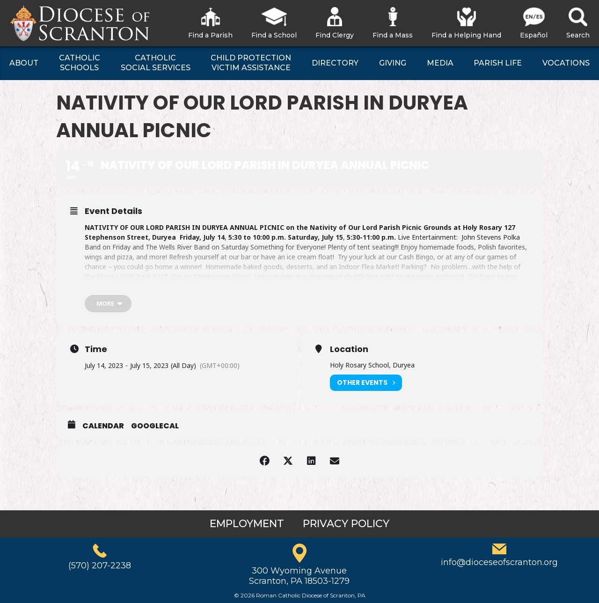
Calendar (103, 426)
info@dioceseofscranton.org (499, 562)
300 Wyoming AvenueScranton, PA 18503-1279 (299, 576)
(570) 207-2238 (99, 565)
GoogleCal (155, 426)
